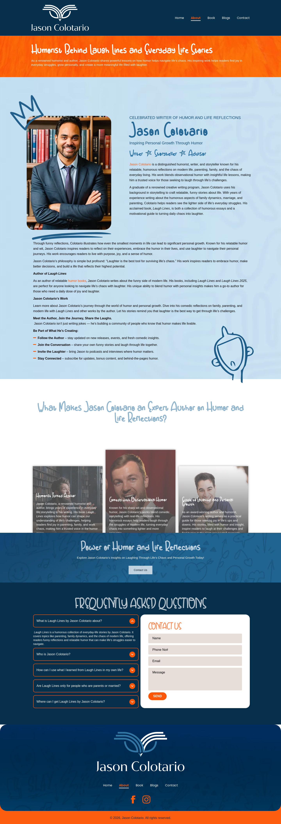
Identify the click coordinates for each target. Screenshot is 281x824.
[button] (86, 620)
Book (211, 18)
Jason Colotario (174, 164)
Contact (243, 18)
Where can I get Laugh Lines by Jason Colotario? (70, 701)
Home (179, 18)
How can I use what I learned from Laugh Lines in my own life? (79, 670)
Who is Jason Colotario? (53, 654)
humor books (77, 280)
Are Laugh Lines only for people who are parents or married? (78, 685)
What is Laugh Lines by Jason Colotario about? (69, 620)
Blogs (226, 18)
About (196, 18)
